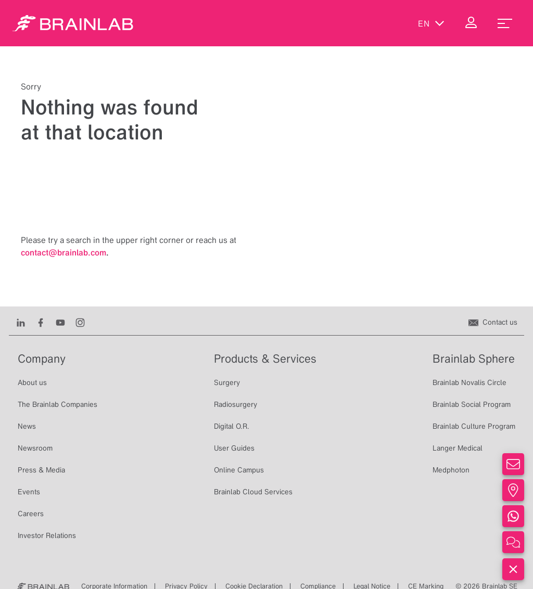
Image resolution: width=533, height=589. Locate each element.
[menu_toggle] (504, 23)
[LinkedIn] (21, 322)
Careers (31, 513)
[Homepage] (72, 23)
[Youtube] (60, 322)
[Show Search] (387, 23)
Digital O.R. (231, 426)
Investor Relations (47, 535)
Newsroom (35, 448)
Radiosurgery (235, 404)
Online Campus (239, 470)
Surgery (227, 382)
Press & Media (41, 470)
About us (32, 382)
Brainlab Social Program (472, 404)
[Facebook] (40, 322)
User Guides (234, 448)
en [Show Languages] (431, 23)
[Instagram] (80, 322)
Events (29, 491)
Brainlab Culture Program (474, 426)
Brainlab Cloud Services (253, 491)
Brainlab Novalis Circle (469, 382)
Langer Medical (458, 448)
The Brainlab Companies (57, 404)
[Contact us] (492, 322)
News (27, 426)
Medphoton (451, 470)
